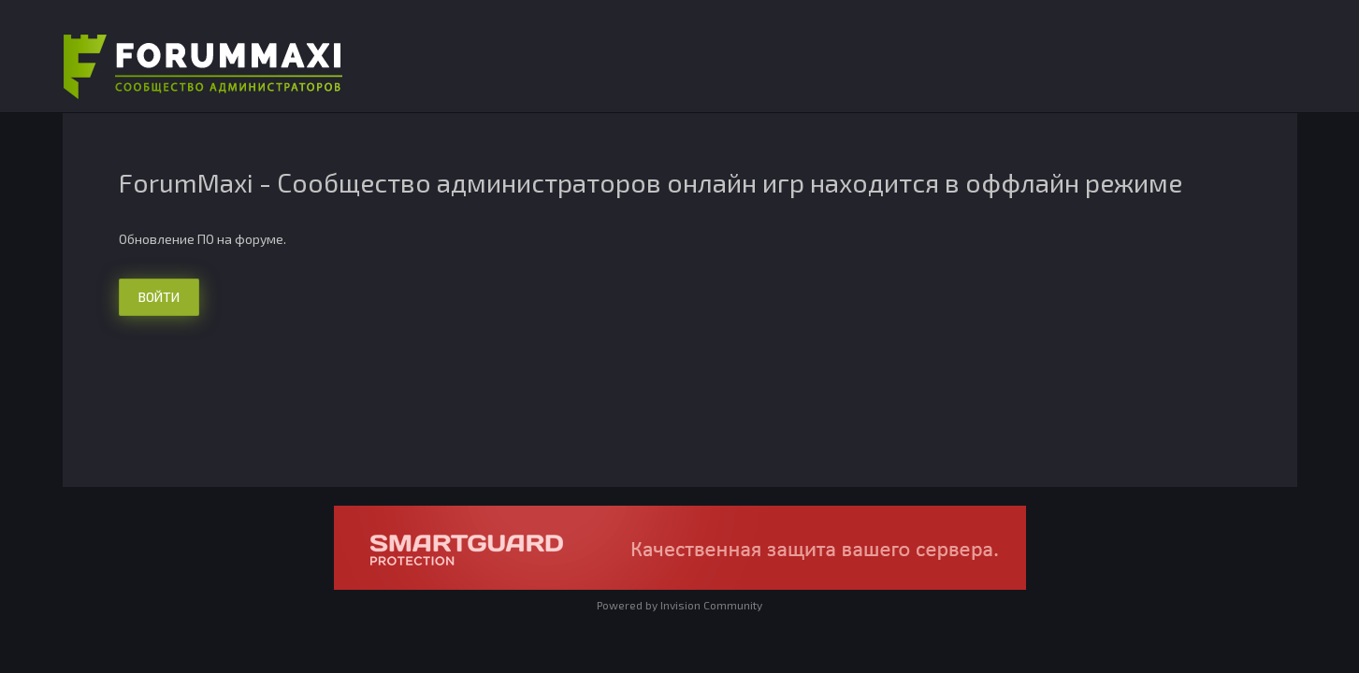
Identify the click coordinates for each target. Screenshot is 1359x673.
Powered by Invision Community (679, 604)
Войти (159, 297)
